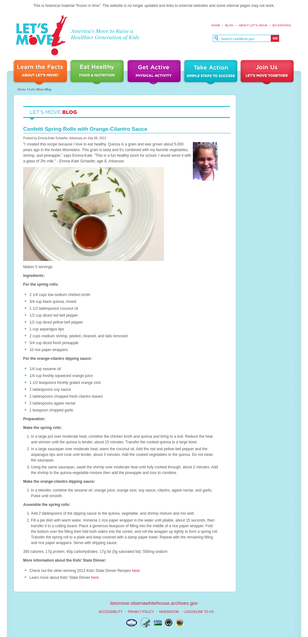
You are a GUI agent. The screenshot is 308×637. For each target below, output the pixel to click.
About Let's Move (253, 25)
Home (215, 25)
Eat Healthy (98, 72)
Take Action (211, 72)
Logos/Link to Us (198, 612)
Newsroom (169, 612)
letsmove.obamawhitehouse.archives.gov (154, 603)
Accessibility (111, 612)
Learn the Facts (41, 72)
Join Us (267, 72)
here (136, 570)
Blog (229, 25)
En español (281, 25)
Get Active (154, 72)
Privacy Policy (141, 612)
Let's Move (41, 35)
